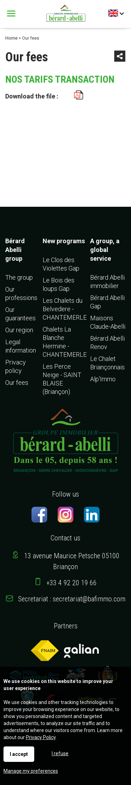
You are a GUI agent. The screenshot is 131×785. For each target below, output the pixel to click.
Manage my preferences (30, 771)
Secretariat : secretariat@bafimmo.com (71, 599)
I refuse (60, 753)
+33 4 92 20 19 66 (71, 583)
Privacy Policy (41, 737)
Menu (12, 13)
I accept (19, 754)
